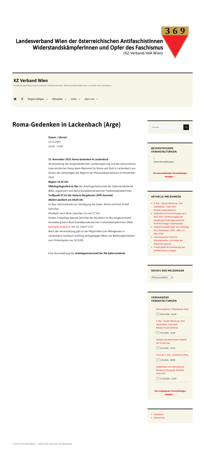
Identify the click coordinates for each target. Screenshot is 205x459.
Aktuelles (57, 98)
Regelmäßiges (36, 98)
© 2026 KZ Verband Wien (23, 444)
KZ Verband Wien (31, 80)
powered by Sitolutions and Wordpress (55, 444)
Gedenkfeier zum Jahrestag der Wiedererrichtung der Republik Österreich (170, 370)
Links (74, 98)
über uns (89, 98)
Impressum (159, 414)
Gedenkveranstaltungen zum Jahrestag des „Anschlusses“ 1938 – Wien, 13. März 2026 (171, 230)
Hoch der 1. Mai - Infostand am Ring (172, 355)
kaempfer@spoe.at (59, 226)
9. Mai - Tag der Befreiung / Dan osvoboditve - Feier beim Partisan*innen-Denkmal (170, 324)
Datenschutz (159, 417)
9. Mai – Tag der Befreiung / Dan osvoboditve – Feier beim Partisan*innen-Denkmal (168, 206)
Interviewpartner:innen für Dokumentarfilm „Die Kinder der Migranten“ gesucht (168, 240)
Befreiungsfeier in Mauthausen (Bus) (172, 309)
